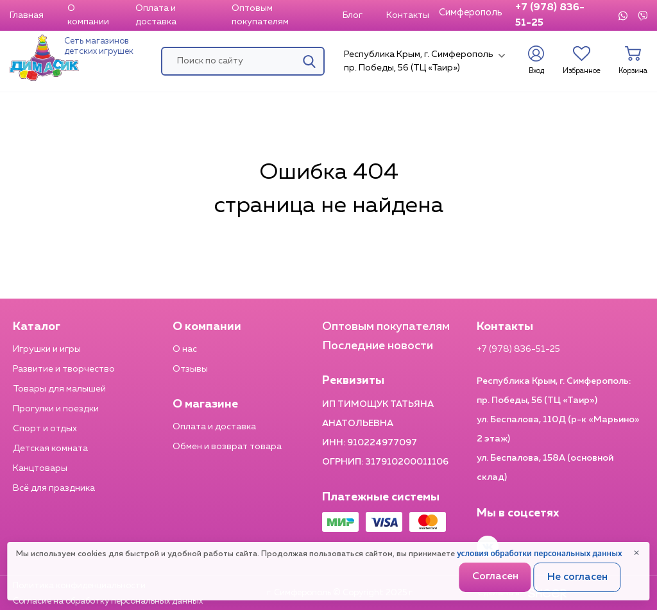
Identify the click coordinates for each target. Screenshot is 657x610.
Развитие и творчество (64, 369)
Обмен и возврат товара (227, 446)
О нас (185, 349)
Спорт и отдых (45, 428)
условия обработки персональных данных (539, 553)
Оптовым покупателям (260, 15)
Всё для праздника (54, 488)
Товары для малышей (59, 388)
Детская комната (50, 448)
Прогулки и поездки (56, 408)
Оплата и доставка (155, 15)
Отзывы (190, 369)
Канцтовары (40, 468)
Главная (27, 15)
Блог (353, 15)
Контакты (407, 15)
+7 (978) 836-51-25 (549, 15)
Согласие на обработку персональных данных (108, 601)
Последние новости (377, 346)
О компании (88, 15)
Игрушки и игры (47, 349)
